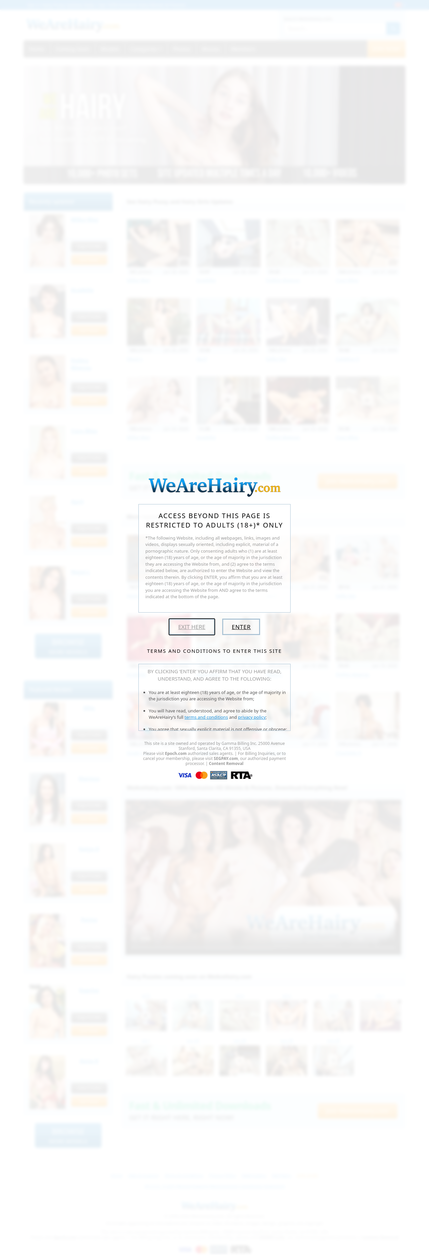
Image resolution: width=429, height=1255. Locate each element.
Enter (241, 627)
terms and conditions (206, 717)
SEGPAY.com (226, 758)
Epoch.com (176, 753)
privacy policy (251, 717)
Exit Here (191, 627)
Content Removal (226, 763)
